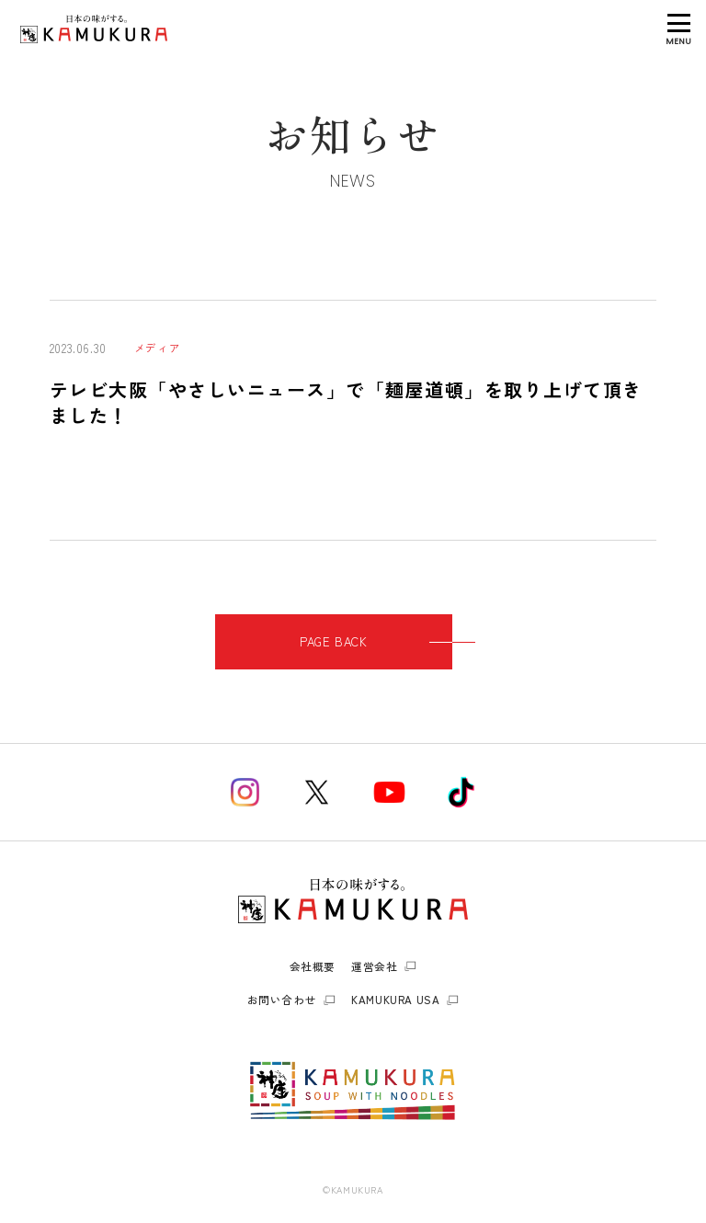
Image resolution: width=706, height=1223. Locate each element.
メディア (157, 347)
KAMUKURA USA (395, 999)
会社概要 (313, 966)
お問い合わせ (282, 999)
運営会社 (374, 966)
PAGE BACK (376, 641)
